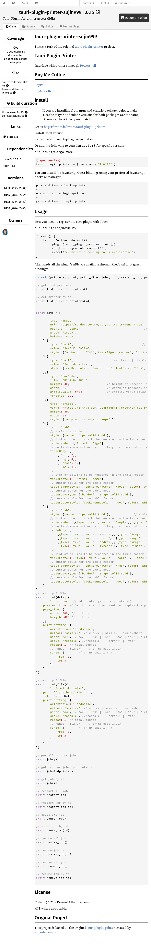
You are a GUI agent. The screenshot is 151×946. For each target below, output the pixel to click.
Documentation (134, 18)
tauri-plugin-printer (89, 46)
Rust (103, 3)
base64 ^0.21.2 (12, 159)
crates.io (11, 137)
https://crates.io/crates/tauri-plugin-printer (74, 126)
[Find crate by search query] (134, 3)
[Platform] (25, 3)
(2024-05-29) (15, 188)
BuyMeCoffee (44, 91)
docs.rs (87, 3)
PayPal (40, 85)
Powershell (88, 65)
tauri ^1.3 (9, 166)
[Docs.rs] (4, 3)
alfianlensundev (46, 932)
